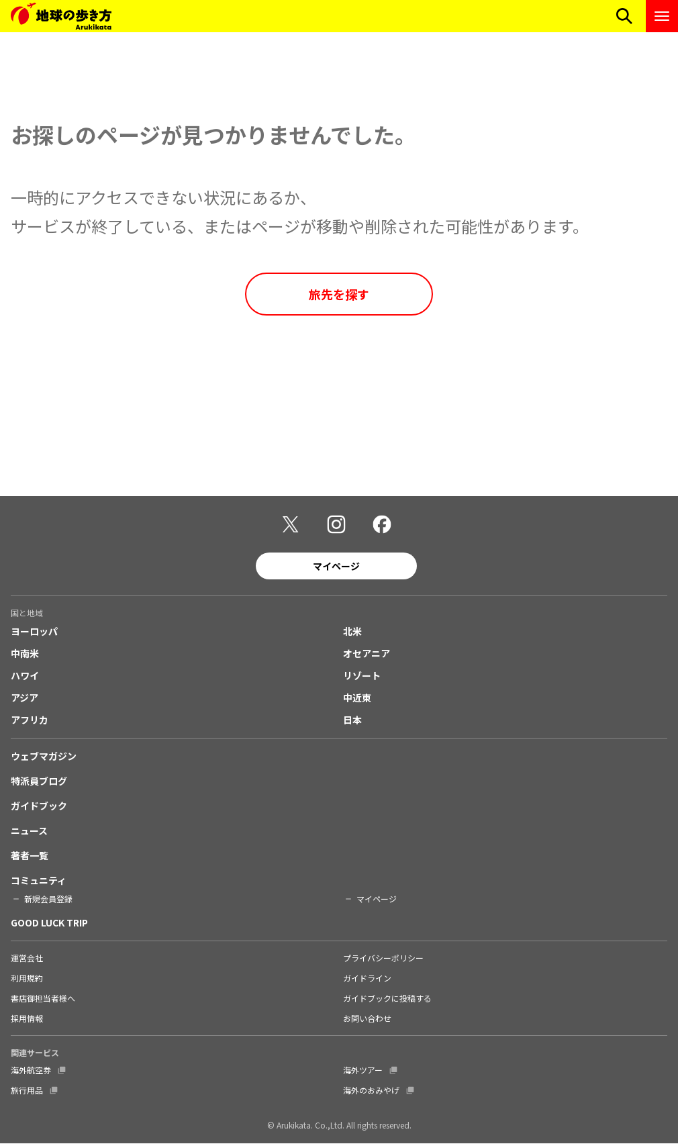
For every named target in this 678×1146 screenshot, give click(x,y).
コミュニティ (38, 882)
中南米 (25, 655)
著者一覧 (29, 857)
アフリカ (29, 721)
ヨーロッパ (34, 633)
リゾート (362, 677)
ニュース (29, 832)
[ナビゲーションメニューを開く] (662, 16)
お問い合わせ (367, 1020)
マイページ (336, 568)
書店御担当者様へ (43, 1000)
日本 (352, 721)
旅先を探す (339, 294)
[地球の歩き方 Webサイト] (61, 16)
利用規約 (27, 980)
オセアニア (366, 655)
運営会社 (27, 959)
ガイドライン (367, 980)
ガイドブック (39, 807)
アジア (24, 699)
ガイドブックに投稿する (387, 1000)
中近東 (357, 699)
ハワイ (25, 677)
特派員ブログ (39, 783)
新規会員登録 (48, 900)
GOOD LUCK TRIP (49, 924)
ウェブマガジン (44, 758)
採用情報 (27, 1020)
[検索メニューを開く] (624, 16)
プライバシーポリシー (383, 959)
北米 (352, 633)
